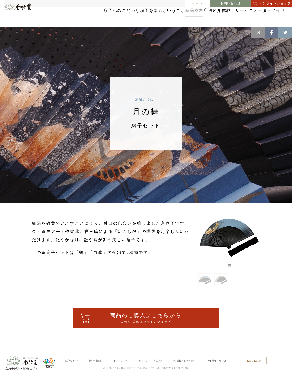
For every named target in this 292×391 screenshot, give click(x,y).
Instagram (258, 32)
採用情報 (96, 374)
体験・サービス (256, 12)
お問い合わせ (230, 3)
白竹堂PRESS (216, 374)
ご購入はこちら (146, 331)
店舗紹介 (219, 12)
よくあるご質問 (150, 374)
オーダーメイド (256, 21)
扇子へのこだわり (95, 12)
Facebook (271, 32)
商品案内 (188, 12)
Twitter (285, 32)
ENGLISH (197, 3)
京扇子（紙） (72, 32)
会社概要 (72, 374)
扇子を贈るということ (146, 12)
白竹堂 (24, 18)
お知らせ (120, 374)
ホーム (11, 32)
